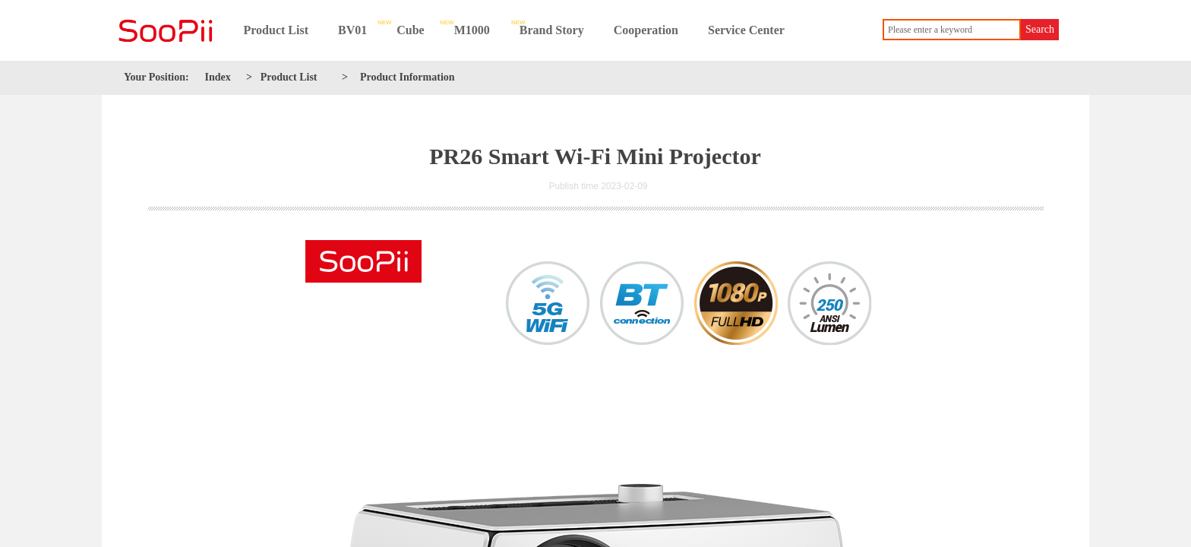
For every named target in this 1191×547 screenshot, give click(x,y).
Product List (276, 30)
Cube (410, 30)
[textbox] (952, 29)
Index (218, 77)
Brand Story (552, 30)
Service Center (746, 30)
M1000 (472, 30)
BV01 (352, 30)
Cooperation (646, 30)
